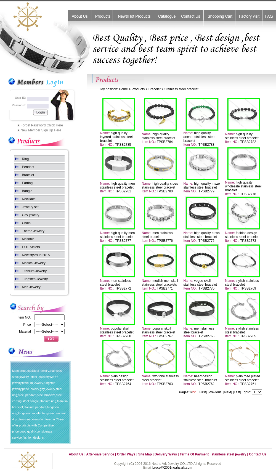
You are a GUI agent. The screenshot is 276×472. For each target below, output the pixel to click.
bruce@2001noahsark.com (172, 468)
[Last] (237, 392)
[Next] (227, 392)
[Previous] (215, 392)
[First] (202, 392)
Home (123, 89)
